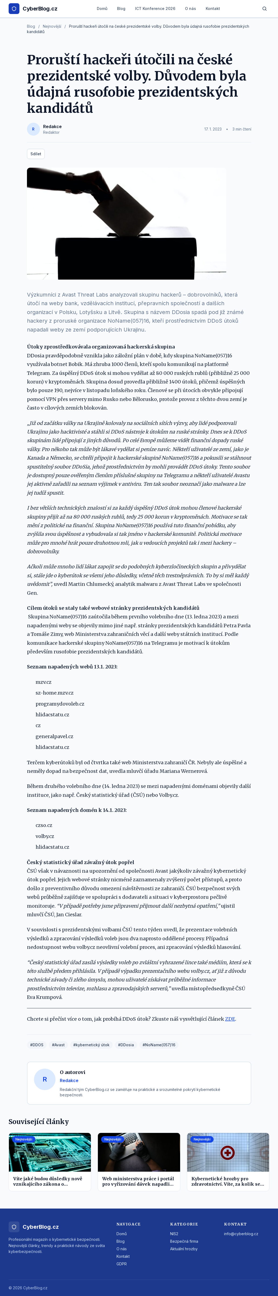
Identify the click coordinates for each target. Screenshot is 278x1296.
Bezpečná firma (184, 1241)
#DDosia (126, 1045)
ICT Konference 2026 (155, 8)
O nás (190, 8)
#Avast (58, 1045)
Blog (121, 8)
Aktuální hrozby (184, 1248)
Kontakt (213, 8)
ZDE (230, 1019)
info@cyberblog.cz (241, 1233)
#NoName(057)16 (159, 1045)
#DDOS (36, 1045)
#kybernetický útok (91, 1045)
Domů (102, 8)
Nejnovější (52, 26)
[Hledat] (264, 8)
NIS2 (174, 1233)
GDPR (121, 1264)
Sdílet (35, 154)
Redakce (52, 126)
